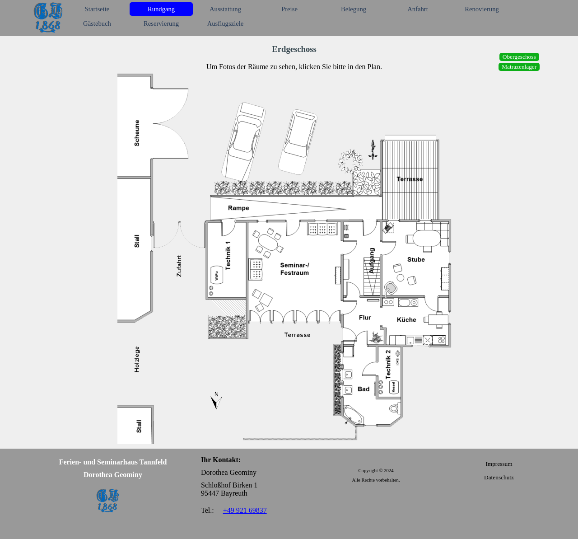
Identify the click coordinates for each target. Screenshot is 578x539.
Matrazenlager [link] (519, 66)
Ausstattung (225, 9)
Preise (289, 9)
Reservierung (161, 23)
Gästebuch (97, 23)
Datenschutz (499, 477)
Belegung (353, 9)
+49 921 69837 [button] (245, 510)
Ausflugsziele (225, 23)
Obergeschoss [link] (519, 56)
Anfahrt (417, 9)
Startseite (97, 9)
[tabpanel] (294, 57)
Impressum (498, 463)
